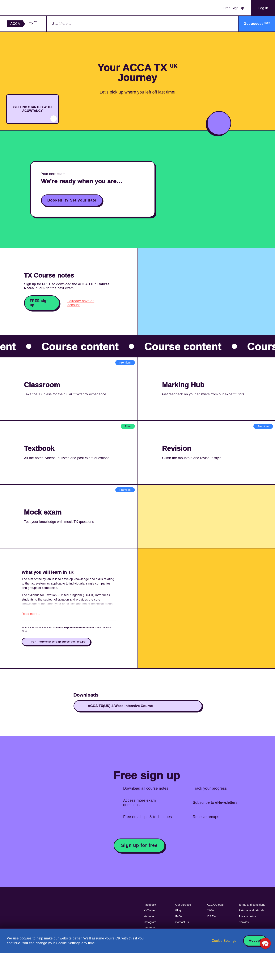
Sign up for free (139, 847)
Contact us (182, 924)
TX (33, 24)
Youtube (149, 918)
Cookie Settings (224, 941)
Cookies (244, 924)
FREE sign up (39, 303)
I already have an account (80, 303)
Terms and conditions (252, 906)
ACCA (15, 24)
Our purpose (183, 906)
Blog (178, 912)
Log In (263, 8)
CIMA (210, 912)
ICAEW (211, 918)
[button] (265, 943)
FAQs (178, 918)
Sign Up (233, 8)
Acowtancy (29, 7)
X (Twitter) (150, 912)
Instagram (150, 924)
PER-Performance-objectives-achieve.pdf (59, 643)
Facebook (150, 906)
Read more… (31, 616)
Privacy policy (247, 918)
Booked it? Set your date (71, 200)
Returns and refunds (251, 912)
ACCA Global (215, 906)
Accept (255, 941)
